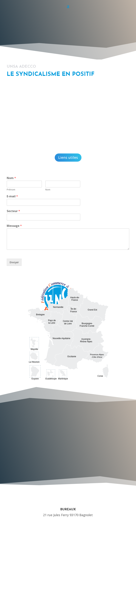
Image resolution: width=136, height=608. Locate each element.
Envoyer (14, 262)
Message (14, 226)
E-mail (12, 196)
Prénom (11, 189)
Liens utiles (68, 157)
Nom (11, 178)
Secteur (13, 211)
